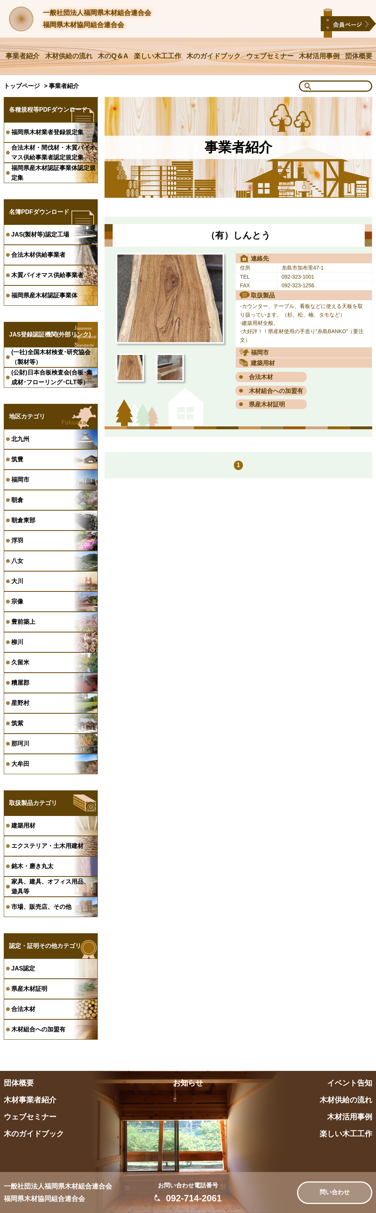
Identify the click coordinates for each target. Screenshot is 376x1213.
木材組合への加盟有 (276, 391)
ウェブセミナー (270, 56)
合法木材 (261, 377)
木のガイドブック (213, 56)
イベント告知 (349, 1083)
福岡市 (260, 352)
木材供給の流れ (68, 56)
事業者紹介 (22, 56)
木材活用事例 (319, 56)
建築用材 (263, 363)
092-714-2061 (193, 1198)
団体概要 (358, 56)
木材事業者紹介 (30, 1100)
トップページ (22, 86)
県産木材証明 (267, 404)
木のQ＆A (113, 56)
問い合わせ (335, 1192)
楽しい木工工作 (157, 56)
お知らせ (188, 1083)
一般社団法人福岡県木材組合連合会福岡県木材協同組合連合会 (97, 19)
